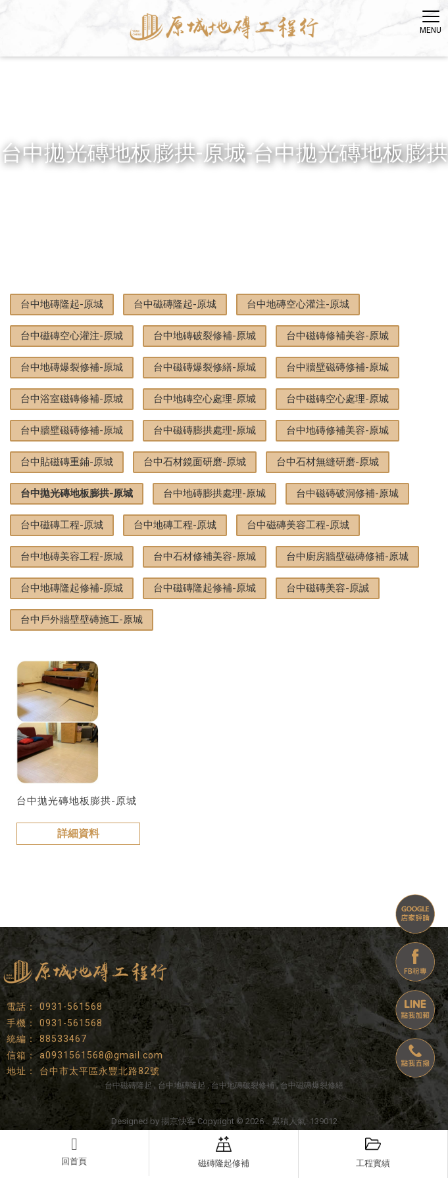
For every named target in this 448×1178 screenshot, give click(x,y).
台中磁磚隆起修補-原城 (204, 588)
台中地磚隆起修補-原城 (71, 588)
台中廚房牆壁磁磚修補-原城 (347, 556)
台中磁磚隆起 (128, 1085)
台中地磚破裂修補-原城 (204, 336)
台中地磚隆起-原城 (61, 304)
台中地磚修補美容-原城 (337, 430)
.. (268, 1121)
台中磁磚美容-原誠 (327, 588)
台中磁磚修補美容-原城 (337, 336)
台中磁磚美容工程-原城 (298, 525)
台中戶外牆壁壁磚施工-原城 (81, 619)
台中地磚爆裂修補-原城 (71, 367)
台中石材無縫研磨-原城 (327, 462)
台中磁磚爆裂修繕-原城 (204, 367)
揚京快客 (178, 1121)
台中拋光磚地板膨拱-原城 (76, 493)
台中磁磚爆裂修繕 (311, 1085)
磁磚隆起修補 (223, 1152)
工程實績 (373, 1152)
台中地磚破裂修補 (242, 1085)
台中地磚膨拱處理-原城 (214, 493)
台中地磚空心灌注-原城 (298, 304)
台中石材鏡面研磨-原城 (194, 462)
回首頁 (74, 1151)
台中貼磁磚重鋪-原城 (66, 462)
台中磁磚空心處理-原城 (337, 399)
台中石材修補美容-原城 (204, 556)
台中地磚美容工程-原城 (71, 556)
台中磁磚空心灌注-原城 (71, 336)
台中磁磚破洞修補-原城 (347, 493)
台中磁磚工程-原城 (61, 525)
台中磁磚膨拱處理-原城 (204, 430)
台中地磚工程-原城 (175, 525)
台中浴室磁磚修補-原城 (71, 399)
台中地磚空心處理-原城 (204, 399)
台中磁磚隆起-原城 (175, 304)
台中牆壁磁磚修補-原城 (337, 367)
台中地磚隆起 (181, 1085)
